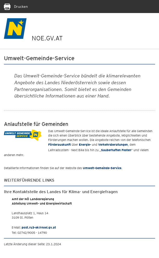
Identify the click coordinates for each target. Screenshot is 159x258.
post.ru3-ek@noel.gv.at (39, 227)
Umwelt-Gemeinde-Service (102, 168)
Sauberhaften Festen (116, 150)
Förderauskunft (59, 144)
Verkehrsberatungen (113, 144)
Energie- (85, 144)
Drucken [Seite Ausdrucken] (16, 6)
